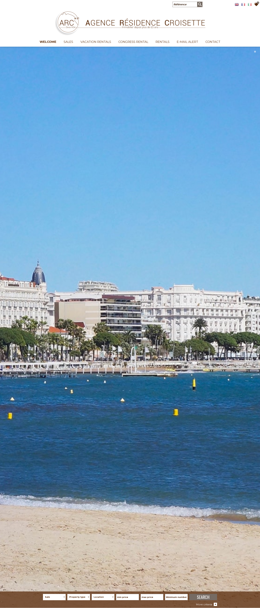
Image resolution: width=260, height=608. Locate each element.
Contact (212, 42)
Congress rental (133, 42)
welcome (48, 42)
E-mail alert (187, 42)
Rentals (162, 42)
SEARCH (203, 596)
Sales (68, 42)
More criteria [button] (206, 603)
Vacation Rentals (95, 42)
